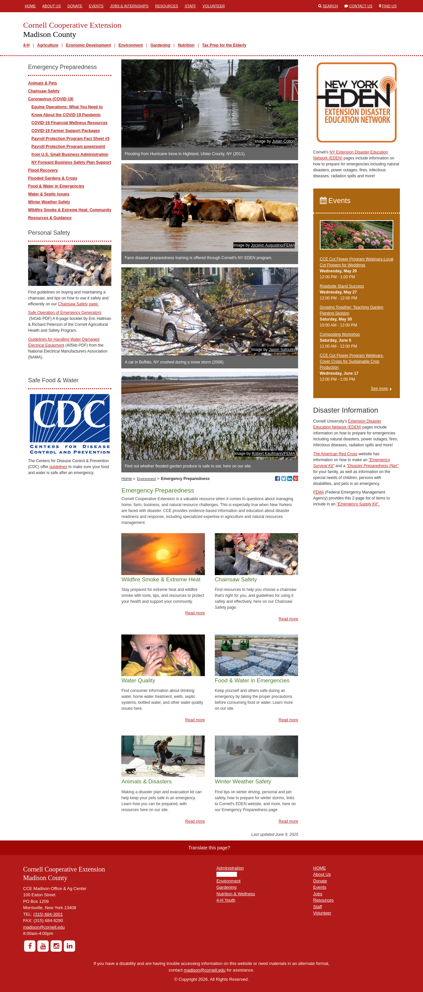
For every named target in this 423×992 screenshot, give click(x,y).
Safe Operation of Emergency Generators (64, 312)
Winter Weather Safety (49, 202)
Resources (166, 6)
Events (96, 6)
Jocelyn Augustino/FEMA (273, 245)
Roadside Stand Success (342, 286)
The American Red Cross (335, 454)
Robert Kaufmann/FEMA (273, 453)
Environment (131, 45)
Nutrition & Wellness (235, 893)
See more (379, 388)
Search (330, 6)
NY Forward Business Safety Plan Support (71, 162)
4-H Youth (225, 900)
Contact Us (360, 6)
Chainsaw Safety (43, 91)
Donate (74, 6)
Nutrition (186, 45)
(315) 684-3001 (48, 914)
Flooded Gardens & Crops (52, 178)
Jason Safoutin (282, 349)
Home (30, 6)
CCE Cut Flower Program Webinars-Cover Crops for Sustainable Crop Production (352, 361)
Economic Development (88, 45)
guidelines (58, 466)
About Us (51, 6)
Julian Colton (283, 141)
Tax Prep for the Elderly (224, 45)
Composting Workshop (340, 334)
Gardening (160, 45)
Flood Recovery (43, 170)
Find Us (389, 6)
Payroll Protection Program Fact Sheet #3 (70, 138)
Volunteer (214, 6)
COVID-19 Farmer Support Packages (65, 130)
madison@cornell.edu (44, 927)
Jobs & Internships (129, 6)
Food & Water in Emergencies (56, 186)
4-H (26, 45)
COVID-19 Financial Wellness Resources (69, 122)
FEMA (318, 492)
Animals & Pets (42, 83)
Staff (190, 6)
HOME (319, 868)
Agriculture (47, 45)
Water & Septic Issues (48, 194)
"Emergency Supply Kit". (357, 504)
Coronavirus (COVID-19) (50, 99)
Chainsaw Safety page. (78, 304)
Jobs (317, 893)
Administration (230, 868)
